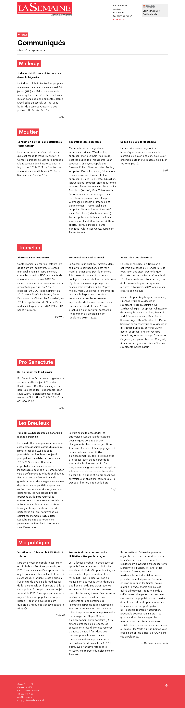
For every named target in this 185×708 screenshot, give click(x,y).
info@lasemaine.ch (25, 697)
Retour (22, 34)
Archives (117, 8)
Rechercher (120, 5)
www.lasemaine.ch (36, 700)
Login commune (151, 10)
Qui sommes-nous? (122, 15)
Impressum (118, 12)
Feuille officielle (150, 14)
